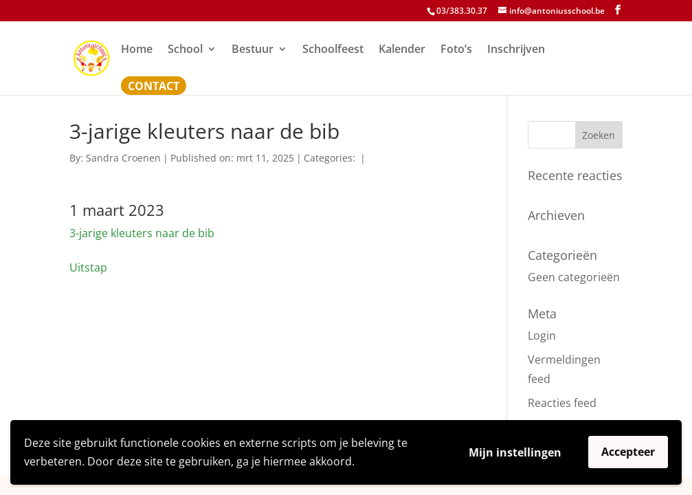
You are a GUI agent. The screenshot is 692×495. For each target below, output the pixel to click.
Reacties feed (562, 402)
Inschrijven (516, 50)
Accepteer (628, 451)
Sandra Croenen (123, 157)
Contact (153, 87)
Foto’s (456, 50)
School (185, 50)
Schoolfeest (333, 50)
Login (542, 335)
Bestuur (253, 50)
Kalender (402, 50)
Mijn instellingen (515, 452)
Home (137, 50)
